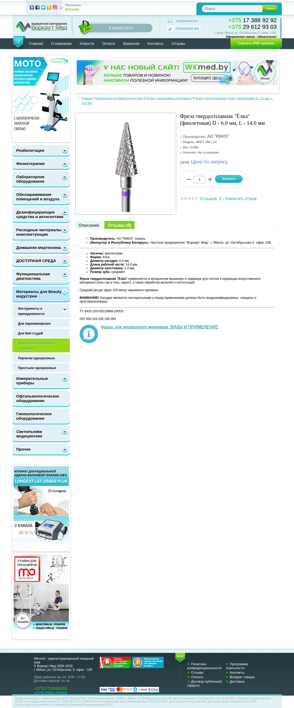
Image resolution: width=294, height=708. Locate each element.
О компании (61, 43)
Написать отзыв (241, 198)
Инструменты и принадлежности (31, 311)
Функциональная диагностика (33, 276)
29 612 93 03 (252, 26)
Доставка (237, 681)
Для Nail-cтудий (30, 333)
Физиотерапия (30, 163)
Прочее (23, 449)
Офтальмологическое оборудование (37, 398)
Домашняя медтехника (38, 247)
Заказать (229, 179)
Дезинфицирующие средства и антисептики (40, 214)
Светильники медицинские (29, 433)
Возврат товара (242, 677)
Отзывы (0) (119, 225)
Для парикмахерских (34, 323)
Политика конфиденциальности (204, 666)
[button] (254, 43)
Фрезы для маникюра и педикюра (36, 345)
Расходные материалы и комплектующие (40, 232)
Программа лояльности (237, 666)
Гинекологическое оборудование (34, 416)
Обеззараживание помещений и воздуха (38, 196)
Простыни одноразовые (37, 368)
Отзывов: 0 (210, 198)
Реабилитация (30, 150)
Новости (87, 43)
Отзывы (178, 43)
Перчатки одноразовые (36, 358)
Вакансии (131, 43)
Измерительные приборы (32, 380)
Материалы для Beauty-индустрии (39, 293)
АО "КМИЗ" (218, 136)
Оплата (108, 43)
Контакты (155, 43)
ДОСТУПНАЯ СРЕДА (36, 260)
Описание (89, 225)
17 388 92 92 (252, 20)
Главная (36, 43)
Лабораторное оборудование (30, 178)
